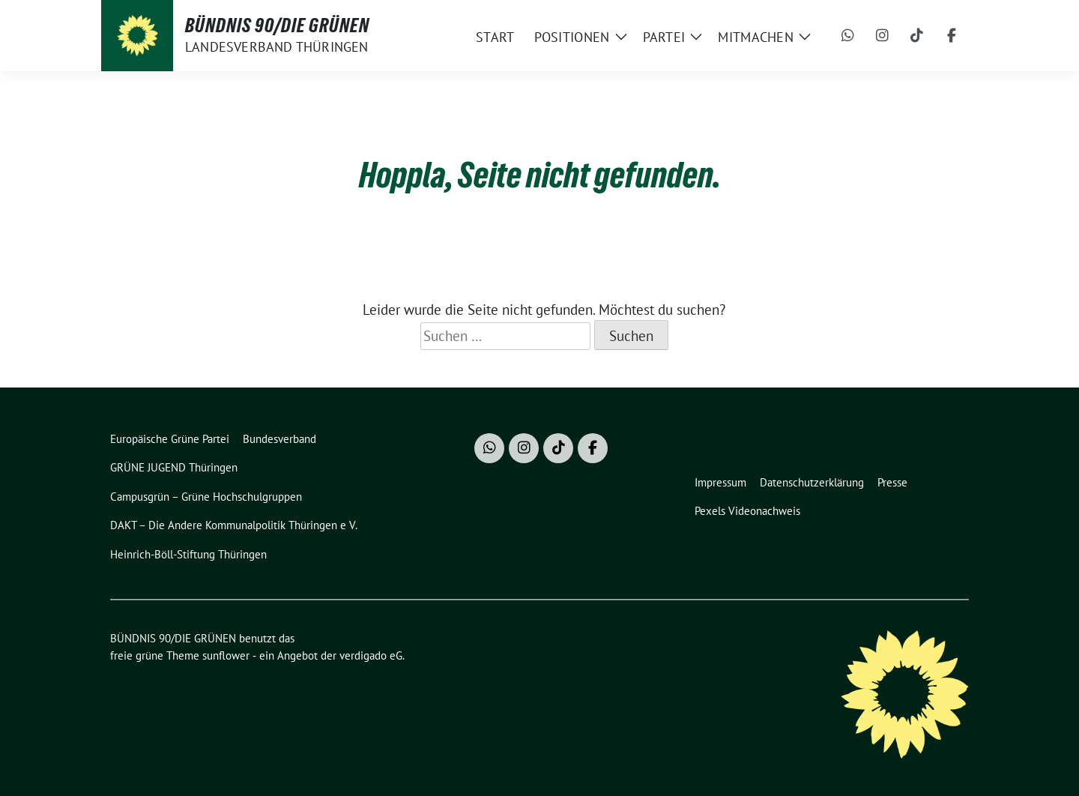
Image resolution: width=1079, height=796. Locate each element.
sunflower (226, 655)
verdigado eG (370, 655)
